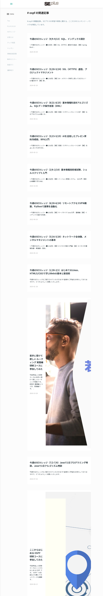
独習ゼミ (10, 64)
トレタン (10, 48)
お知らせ (10, 37)
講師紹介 (10, 70)
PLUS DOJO (11, 26)
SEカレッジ (11, 31)
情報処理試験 (12, 53)
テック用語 (11, 42)
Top (8, 20)
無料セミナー (12, 59)
